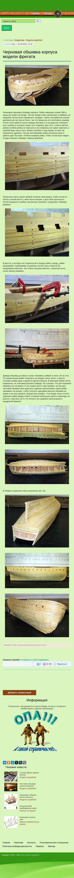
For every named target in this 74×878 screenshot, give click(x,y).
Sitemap (51, 846)
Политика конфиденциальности (17, 846)
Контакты (31, 842)
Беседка (48, 13)
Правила (40, 846)
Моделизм (19, 40)
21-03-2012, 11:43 (25, 44)
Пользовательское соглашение (54, 842)
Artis (13, 44)
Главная (36, 13)
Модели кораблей (34, 40)
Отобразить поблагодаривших (35, 660)
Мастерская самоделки (30, 855)
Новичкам (18, 842)
